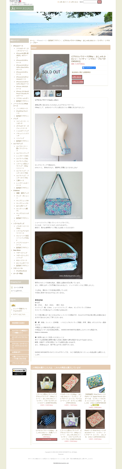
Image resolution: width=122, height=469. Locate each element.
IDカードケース (21, 260)
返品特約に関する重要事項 (81, 72)
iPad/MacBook (21, 271)
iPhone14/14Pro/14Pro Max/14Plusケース (22, 67)
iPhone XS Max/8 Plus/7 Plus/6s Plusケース (22, 94)
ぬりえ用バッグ (21, 206)
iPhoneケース (18, 46)
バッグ (15, 118)
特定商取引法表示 (18, 323)
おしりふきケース (22, 263)
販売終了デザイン (22, 101)
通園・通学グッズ (22, 193)
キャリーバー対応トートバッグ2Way (22, 238)
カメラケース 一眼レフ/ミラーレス (22, 148)
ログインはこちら (19, 314)
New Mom (17, 250)
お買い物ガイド (63, 2)
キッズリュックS (22, 203)
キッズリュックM (22, 201)
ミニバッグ (20, 138)
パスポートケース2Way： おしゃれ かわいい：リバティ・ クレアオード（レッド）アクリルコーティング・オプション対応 (71, 398)
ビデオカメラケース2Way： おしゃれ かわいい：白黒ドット (46, 433)
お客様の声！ (16, 352)
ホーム (32, 40)
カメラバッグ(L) (22, 161)
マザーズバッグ (21, 253)
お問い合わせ (74, 2)
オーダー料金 (18, 273)
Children (16, 190)
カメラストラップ (22, 153)
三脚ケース (20, 180)
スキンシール (18, 268)
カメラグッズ (18, 144)
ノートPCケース (22, 108)
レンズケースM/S (22, 156)
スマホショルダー (22, 98)
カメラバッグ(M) (22, 158)
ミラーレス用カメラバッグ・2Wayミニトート (22, 166)
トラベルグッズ (18, 223)
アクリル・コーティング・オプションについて (20, 346)
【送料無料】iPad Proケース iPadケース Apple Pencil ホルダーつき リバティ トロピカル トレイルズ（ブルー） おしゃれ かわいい (95, 399)
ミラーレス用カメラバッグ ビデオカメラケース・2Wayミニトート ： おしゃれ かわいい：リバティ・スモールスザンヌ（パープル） (71, 435)
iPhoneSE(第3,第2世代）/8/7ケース (22, 55)
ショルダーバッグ (22, 131)
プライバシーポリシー (20, 363)
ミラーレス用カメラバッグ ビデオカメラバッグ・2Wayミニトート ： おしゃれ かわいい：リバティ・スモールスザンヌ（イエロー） (46, 398)
